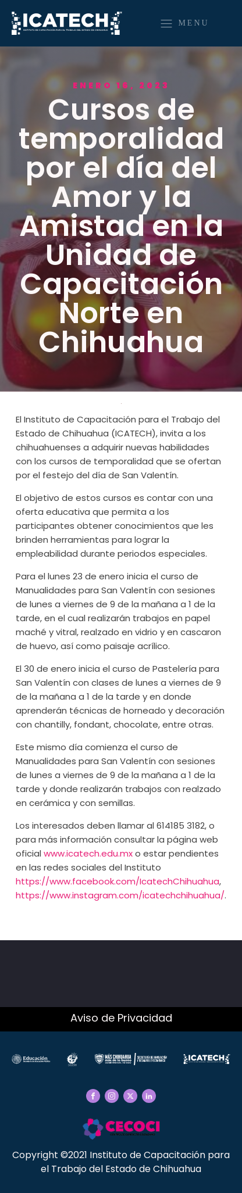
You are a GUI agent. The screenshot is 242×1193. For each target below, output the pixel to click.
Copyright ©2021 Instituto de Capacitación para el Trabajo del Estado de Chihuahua (121, 1162)
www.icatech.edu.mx (88, 853)
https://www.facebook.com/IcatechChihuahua (117, 881)
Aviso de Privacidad (121, 1018)
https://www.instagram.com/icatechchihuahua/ (120, 895)
